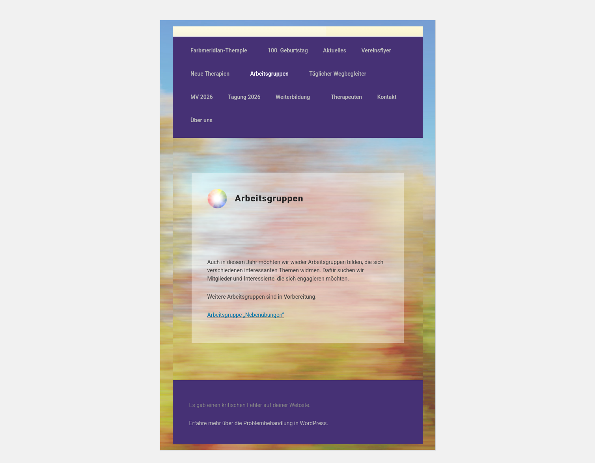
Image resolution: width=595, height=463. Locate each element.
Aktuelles (334, 50)
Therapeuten (346, 97)
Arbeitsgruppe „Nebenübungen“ (245, 315)
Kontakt (387, 97)
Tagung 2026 (244, 97)
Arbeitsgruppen (273, 74)
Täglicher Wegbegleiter (341, 74)
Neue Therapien (213, 74)
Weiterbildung (296, 97)
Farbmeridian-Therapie (222, 50)
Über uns (205, 120)
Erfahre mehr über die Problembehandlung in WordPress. (258, 423)
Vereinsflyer (376, 50)
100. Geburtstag (288, 50)
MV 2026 (201, 97)
